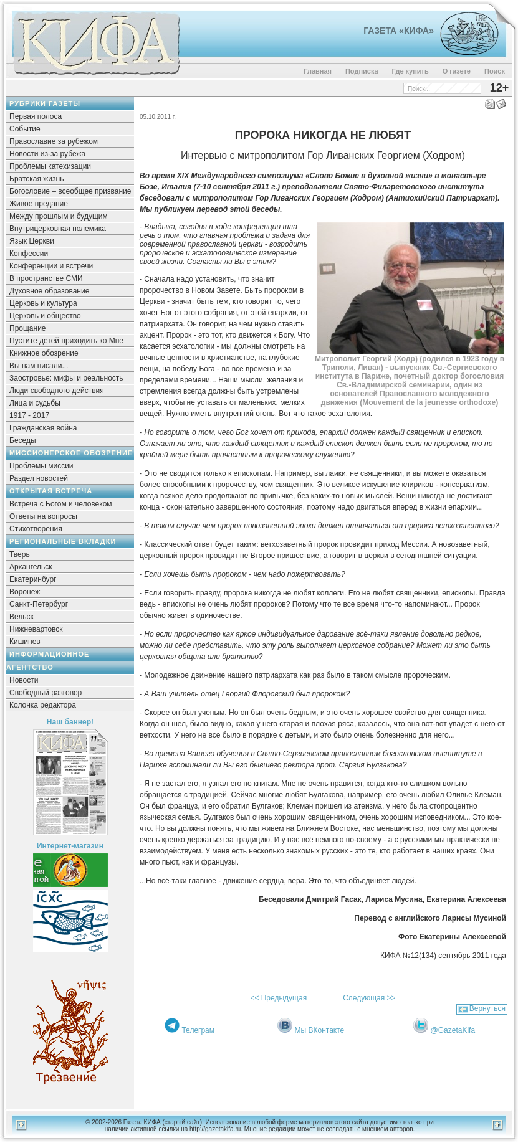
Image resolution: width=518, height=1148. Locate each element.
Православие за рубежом (53, 141)
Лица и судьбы (34, 403)
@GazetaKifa (453, 1030)
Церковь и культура (43, 303)
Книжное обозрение (44, 353)
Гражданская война (43, 428)
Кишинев (25, 641)
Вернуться (487, 1008)
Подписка (361, 71)
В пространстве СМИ (46, 278)
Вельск (21, 616)
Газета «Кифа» (398, 31)
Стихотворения (35, 528)
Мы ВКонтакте (320, 1030)
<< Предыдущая (278, 998)
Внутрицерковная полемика (57, 228)
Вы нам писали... (38, 365)
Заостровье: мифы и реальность (66, 378)
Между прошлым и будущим (58, 216)
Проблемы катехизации (50, 166)
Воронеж (24, 591)
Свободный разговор (45, 692)
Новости (23, 680)
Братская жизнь (36, 178)
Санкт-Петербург (38, 604)
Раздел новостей (38, 478)
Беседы (22, 440)
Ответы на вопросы (43, 516)
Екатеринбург (33, 579)
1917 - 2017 (29, 415)
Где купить (410, 71)
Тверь (19, 554)
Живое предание (38, 203)
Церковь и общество (45, 315)
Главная (318, 71)
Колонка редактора (42, 705)
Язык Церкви (31, 241)
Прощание (27, 328)
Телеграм (197, 1030)
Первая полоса (35, 116)
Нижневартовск (36, 629)
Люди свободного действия (56, 390)
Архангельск (30, 566)
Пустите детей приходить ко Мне (66, 340)
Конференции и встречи (51, 266)
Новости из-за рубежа (47, 153)
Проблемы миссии (41, 466)
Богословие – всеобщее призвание (70, 191)
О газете (457, 71)
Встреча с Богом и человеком (60, 504)
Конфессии (28, 253)
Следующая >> (369, 998)
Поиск (494, 71)
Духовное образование (49, 291)
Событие (25, 129)
